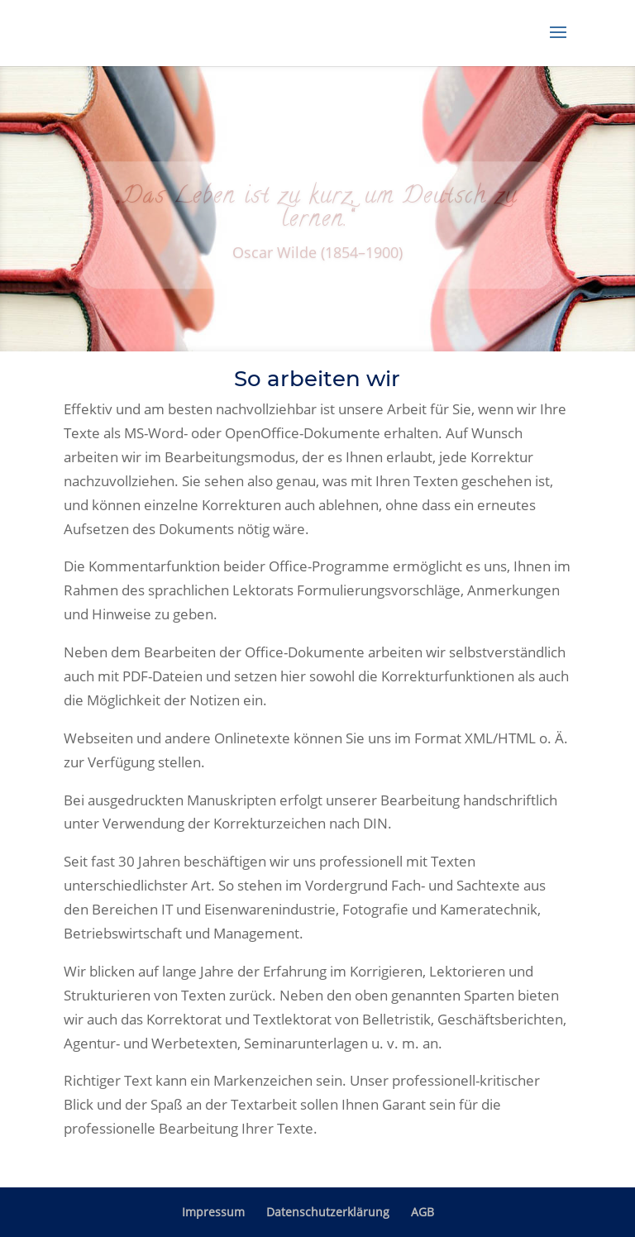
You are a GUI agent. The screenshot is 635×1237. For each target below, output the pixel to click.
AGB (422, 1212)
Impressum (213, 1212)
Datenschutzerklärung (327, 1212)
